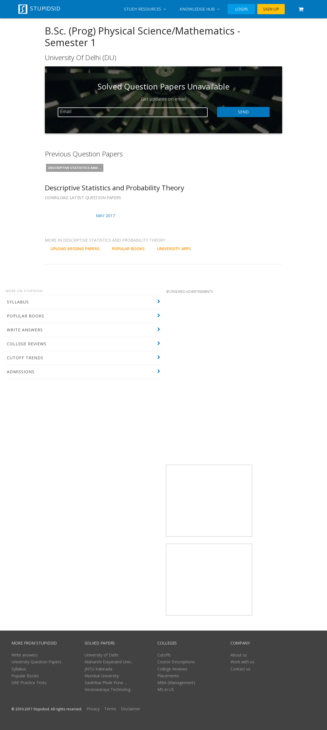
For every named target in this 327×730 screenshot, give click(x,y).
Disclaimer (130, 708)
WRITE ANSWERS (25, 330)
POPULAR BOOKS (25, 316)
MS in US (165, 689)
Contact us (240, 669)
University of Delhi (101, 655)
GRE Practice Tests (29, 682)
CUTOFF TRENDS (25, 357)
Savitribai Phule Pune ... (106, 682)
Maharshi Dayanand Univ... (109, 661)
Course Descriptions (176, 661)
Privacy (93, 708)
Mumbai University (102, 675)
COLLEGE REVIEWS (27, 343)
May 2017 (105, 215)
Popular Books (25, 675)
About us (238, 655)
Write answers (24, 655)
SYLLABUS (18, 302)
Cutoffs (164, 655)
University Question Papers (36, 661)
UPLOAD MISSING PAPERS (75, 248)
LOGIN (241, 9)
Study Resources (145, 9)
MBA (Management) (176, 682)
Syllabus (18, 669)
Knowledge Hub (200, 9)
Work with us (242, 661)
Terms (110, 708)
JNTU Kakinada (98, 669)
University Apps (174, 248)
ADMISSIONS (21, 371)
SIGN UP (271, 9)
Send (243, 112)
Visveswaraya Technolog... (109, 689)
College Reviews (172, 669)
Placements (168, 675)
